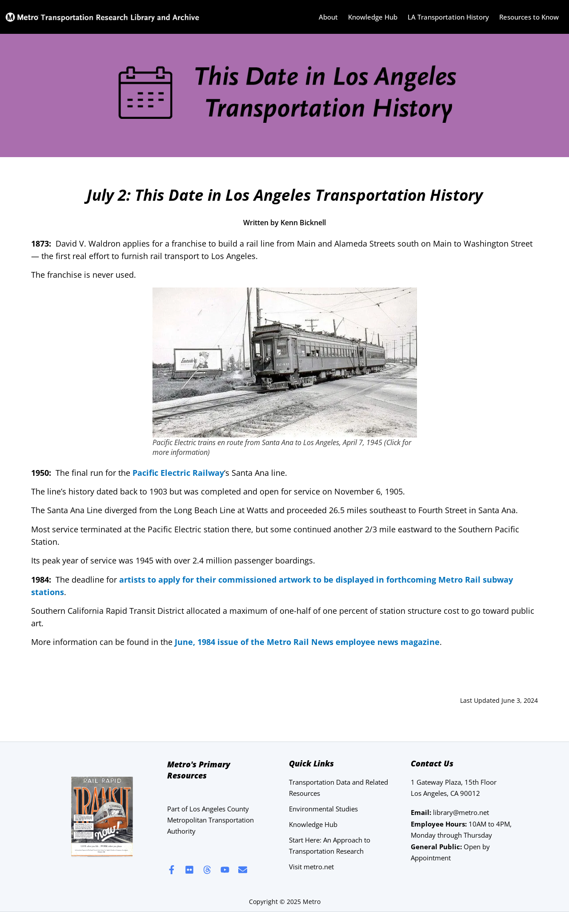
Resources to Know (529, 16)
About (328, 16)
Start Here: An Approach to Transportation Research (329, 845)
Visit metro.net (311, 866)
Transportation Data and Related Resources (338, 788)
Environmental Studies (323, 808)
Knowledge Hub (372, 16)
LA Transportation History (448, 16)
